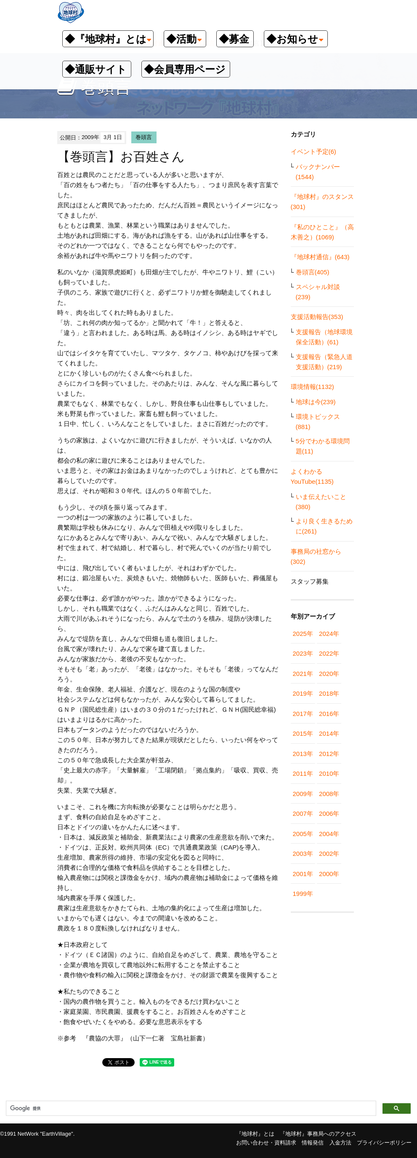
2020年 (329, 673)
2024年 (329, 633)
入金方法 (340, 1142)
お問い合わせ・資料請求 (266, 1142)
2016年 (329, 713)
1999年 (303, 893)
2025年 (303, 633)
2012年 (329, 753)
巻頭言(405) (312, 272)
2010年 (329, 773)
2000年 (329, 873)
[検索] (190, 1108)
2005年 (303, 833)
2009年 (303, 793)
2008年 (329, 793)
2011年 (303, 773)
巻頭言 (143, 137)
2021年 (303, 673)
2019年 (303, 693)
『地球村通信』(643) (320, 256)
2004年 (329, 833)
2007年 (303, 813)
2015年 (303, 733)
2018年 (329, 693)
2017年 (303, 713)
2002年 (329, 853)
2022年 (329, 653)
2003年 (303, 853)
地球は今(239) (316, 401)
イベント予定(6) (313, 151)
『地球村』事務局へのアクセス (318, 1134)
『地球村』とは (255, 1134)
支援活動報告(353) (317, 316)
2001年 (303, 873)
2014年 (329, 733)
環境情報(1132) (312, 386)
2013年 (303, 753)
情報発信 (313, 1142)
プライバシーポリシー (384, 1142)
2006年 (329, 813)
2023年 (303, 653)
